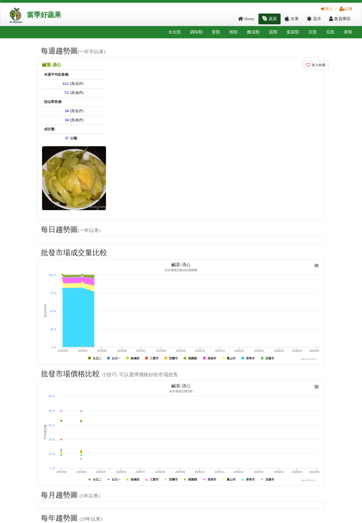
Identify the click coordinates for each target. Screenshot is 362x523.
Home (246, 18)
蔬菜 (269, 18)
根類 (233, 32)
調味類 (196, 32)
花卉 (314, 18)
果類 (348, 32)
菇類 (273, 32)
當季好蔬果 (44, 15)
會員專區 (340, 18)
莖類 (216, 32)
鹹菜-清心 (51, 64)
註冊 (345, 9)
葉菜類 (293, 32)
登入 (327, 9)
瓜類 (330, 32)
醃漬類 (253, 32)
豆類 (312, 32)
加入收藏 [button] (316, 65)
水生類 (174, 32)
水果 (292, 18)
